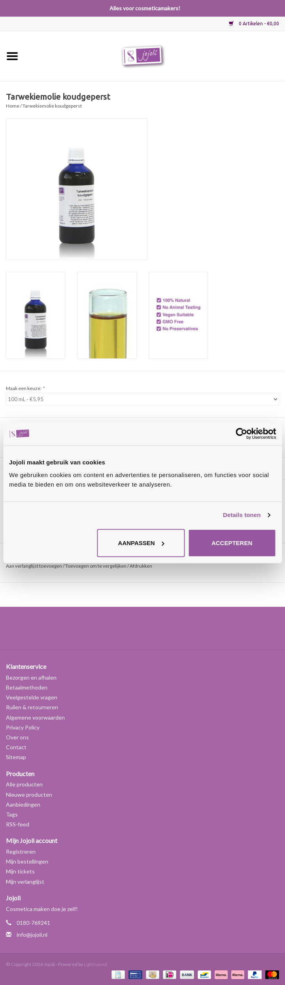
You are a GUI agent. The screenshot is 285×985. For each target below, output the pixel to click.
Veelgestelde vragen (31, 697)
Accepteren (231, 543)
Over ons (17, 737)
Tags (12, 814)
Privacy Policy (23, 727)
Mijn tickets (20, 871)
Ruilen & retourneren (32, 707)
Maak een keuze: (25, 388)
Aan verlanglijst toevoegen (34, 566)
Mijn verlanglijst (25, 881)
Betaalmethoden (26, 687)
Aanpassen (141, 543)
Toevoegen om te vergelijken (96, 566)
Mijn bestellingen (27, 861)
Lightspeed (95, 964)
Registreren (21, 851)
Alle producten (24, 784)
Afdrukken (141, 566)
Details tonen (241, 514)
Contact (16, 747)
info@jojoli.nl (32, 934)
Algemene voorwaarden (35, 717)
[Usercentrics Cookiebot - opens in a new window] (241, 433)
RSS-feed (17, 824)
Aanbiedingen (23, 804)
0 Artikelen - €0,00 (254, 23)
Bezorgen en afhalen (31, 677)
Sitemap (16, 757)
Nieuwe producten (29, 794)
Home (12, 106)
